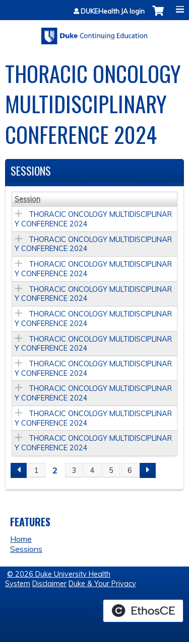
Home (21, 539)
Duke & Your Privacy (102, 583)
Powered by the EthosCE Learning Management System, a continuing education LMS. (143, 611)
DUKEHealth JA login (113, 11)
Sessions (26, 549)
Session (27, 199)
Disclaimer (49, 583)
